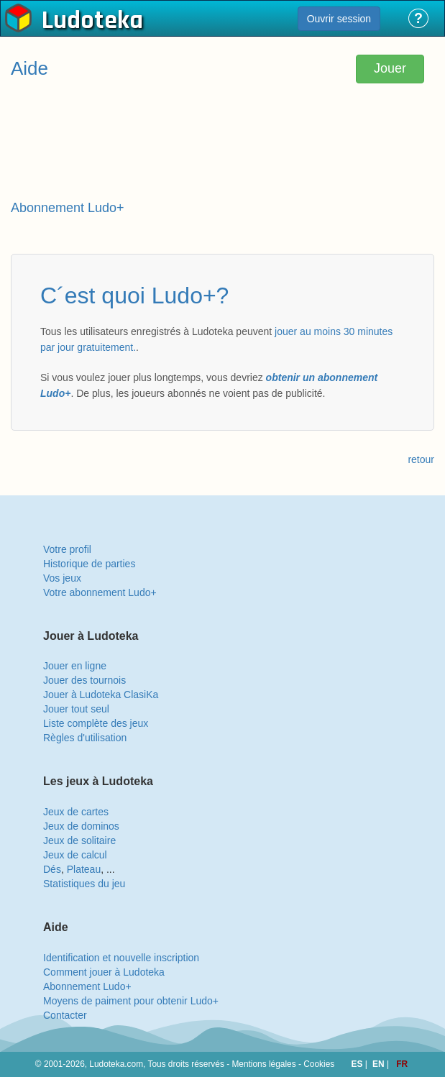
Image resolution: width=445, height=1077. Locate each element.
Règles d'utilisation (85, 737)
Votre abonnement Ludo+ (100, 592)
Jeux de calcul (75, 855)
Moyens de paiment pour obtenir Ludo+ (131, 1001)
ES (358, 1064)
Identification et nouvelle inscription (121, 957)
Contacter (65, 1015)
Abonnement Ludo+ (87, 986)
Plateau (84, 869)
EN (379, 1064)
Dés (52, 869)
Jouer (390, 68)
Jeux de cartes (76, 811)
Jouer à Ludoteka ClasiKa (100, 694)
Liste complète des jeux (95, 723)
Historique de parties (89, 563)
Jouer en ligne (74, 666)
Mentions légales (263, 1064)
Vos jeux (62, 578)
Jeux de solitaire (79, 840)
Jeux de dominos (81, 826)
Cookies (318, 1064)
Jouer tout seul (76, 709)
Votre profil (67, 549)
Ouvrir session (339, 18)
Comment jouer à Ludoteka (104, 972)
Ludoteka (92, 21)
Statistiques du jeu (84, 883)
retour (421, 459)
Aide (29, 68)
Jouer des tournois (84, 680)
